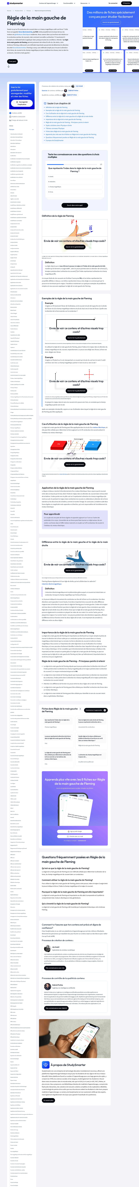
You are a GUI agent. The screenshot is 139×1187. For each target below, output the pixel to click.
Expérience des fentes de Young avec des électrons (21, 1114)
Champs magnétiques (15, 428)
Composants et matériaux (16, 604)
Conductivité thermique (15, 641)
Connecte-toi (82, 841)
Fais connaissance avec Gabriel (56, 1008)
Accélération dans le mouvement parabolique (20, 168)
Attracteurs (12, 298)
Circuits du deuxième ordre (16, 545)
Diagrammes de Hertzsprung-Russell (18, 848)
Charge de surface (14, 455)
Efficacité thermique (14, 1037)
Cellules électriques (14, 366)
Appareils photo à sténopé (16, 270)
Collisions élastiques (15, 588)
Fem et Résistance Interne (16, 1127)
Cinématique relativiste (15, 505)
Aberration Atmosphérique (16, 137)
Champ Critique (14, 387)
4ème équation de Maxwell (16, 134)
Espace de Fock (13, 1068)
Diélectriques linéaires (15, 926)
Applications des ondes (15, 282)
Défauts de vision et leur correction (18, 975)
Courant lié (12, 752)
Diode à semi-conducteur (16, 888)
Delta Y (11, 808)
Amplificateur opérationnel (16, 214)
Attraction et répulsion (15, 304)
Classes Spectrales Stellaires (16, 558)
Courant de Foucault (15, 749)
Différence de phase (14, 873)
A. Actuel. (51, 177)
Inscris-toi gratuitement (111, 22)
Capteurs (12, 347)
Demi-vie (12, 811)
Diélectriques (13, 922)
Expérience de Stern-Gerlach (16, 1108)
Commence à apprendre (96, 710)
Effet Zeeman (13, 1018)
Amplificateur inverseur (15, 211)
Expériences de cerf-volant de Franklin (18, 1117)
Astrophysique (13, 292)
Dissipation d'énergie (15, 904)
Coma (11, 592)
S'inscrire (126, 3)
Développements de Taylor (16, 1003)
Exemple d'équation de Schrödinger (18, 1086)
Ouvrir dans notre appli (75, 205)
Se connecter (113, 3)
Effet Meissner (13, 1015)
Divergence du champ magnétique (18, 913)
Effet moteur (13, 1021)
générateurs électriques (22, 34)
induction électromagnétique (51, 584)
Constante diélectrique (15, 678)
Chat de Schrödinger (15, 483)
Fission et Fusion (14, 1142)
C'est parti (12, 61)
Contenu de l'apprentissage (48, 3)
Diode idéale (13, 885)
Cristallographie (14, 774)
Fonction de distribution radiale (17, 1170)
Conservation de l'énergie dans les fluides (19, 656)
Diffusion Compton (14, 861)
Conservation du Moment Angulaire (18, 672)
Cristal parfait (13, 771)
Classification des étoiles (15, 564)
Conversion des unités (15, 694)
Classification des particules (16, 561)
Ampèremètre (13, 227)
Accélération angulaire (15, 162)
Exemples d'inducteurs (15, 1093)
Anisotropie (13, 261)
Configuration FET (14, 644)
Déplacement (13, 987)
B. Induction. (51, 182)
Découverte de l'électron (15, 956)
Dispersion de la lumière (15, 898)
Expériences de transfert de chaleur (18, 1120)
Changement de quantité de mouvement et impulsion (20, 445)
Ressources (85, 3)
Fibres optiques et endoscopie (17, 1139)
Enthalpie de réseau (14, 1052)
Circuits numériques (15, 554)
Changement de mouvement (16, 440)
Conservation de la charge (16, 666)
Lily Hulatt (79, 86)
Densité (12, 817)
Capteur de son (13, 344)
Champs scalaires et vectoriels (17, 431)
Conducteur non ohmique (16, 635)
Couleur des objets (14, 728)
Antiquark (12, 267)
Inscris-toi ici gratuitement (75, 247)
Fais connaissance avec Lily (55, 968)
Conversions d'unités (15, 703)
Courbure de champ (14, 768)
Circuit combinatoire (15, 517)
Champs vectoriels (14, 434)
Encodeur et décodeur (15, 1046)
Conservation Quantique (16, 650)
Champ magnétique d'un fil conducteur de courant (21, 397)
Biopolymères (13, 307)
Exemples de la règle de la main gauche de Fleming (63, 110)
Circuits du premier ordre (16, 548)
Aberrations (13, 146)
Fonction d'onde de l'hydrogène (17, 1164)
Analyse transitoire (14, 248)
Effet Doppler (13, 1006)
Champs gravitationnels (15, 425)
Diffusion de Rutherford (15, 864)
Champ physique (14, 400)
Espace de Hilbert (14, 1071)
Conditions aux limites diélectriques (18, 622)
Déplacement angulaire (15, 990)
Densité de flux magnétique (16, 827)
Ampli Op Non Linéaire (15, 202)
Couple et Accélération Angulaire (17, 740)
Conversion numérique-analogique (18, 700)
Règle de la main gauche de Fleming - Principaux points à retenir (67, 122)
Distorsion (12, 907)
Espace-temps (13, 1080)
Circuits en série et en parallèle (17, 551)
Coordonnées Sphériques (16, 706)
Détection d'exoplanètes (15, 997)
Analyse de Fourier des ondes (17, 230)
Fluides (12, 1148)
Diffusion (12, 857)
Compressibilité (14, 607)
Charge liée (12, 465)
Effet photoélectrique (15, 1024)
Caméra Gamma (14, 329)
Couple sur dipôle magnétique (17, 746)
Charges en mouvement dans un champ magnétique (19, 479)
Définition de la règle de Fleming (56, 107)
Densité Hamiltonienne (15, 820)
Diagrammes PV (13, 845)
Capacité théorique (14, 341)
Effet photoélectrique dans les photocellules (20, 1028)
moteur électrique (99, 427)
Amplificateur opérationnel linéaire (18, 217)
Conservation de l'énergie (16, 653)
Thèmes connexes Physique (55, 128)
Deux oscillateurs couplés (16, 836)
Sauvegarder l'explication (22, 103)
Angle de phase (13, 254)
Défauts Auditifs (14, 969)
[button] (9, 66)
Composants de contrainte (16, 601)
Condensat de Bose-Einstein (16, 610)
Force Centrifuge (14, 1182)
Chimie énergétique (14, 489)
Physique (11, 129)
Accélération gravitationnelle (16, 174)
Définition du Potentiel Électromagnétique (20, 978)
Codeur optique (14, 570)
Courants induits (14, 765)
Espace (12, 1062)
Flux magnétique (14, 1151)
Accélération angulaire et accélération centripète (21, 165)
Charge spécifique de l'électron (17, 474)
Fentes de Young (14, 1130)
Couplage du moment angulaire (17, 734)
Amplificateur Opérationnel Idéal (17, 205)
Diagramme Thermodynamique (17, 842)
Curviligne (12, 783)
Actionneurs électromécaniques (17, 183)
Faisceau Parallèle (14, 1123)
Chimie (11, 126)
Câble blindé (13, 796)
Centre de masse (14, 372)
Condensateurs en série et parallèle (18, 619)
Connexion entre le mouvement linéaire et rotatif (21, 647)
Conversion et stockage (15, 697)
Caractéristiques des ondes (16, 353)
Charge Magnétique (14, 452)
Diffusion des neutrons (15, 867)
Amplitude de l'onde (15, 224)
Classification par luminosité (16, 567)
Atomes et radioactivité (15, 295)
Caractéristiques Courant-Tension (17, 350)
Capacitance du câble (15, 335)
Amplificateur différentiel (16, 208)
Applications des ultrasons (16, 285)
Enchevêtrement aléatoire (16, 1043)
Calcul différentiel (14, 326)
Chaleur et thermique (15, 381)
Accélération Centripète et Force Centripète (20, 159)
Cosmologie (13, 725)
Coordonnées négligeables (16, 715)
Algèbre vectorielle (14, 199)
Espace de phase (14, 1077)
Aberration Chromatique (16, 140)
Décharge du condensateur (16, 953)
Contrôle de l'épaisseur (15, 687)
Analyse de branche (14, 233)
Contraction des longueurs (16, 681)
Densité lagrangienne (15, 830)
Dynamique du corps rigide (16, 941)
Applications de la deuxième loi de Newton (20, 279)
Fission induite (13, 1145)
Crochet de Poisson (14, 777)
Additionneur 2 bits (14, 186)
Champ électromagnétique (16, 421)
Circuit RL (12, 514)
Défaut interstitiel (14, 963)
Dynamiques (13, 950)
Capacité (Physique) (15, 338)
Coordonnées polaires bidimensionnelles (19, 718)
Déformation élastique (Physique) (18, 981)
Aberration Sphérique (15, 143)
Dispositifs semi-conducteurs (16, 901)
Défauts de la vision (14, 972)
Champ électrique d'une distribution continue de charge (21, 411)
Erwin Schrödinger (14, 1058)
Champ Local (13, 391)
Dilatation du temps (14, 879)
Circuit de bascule (14, 527)
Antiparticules (13, 264)
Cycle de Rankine (14, 789)
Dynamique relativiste (15, 944)
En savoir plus (48, 1100)
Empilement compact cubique (17, 1040)
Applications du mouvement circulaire (19, 288)
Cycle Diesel (13, 786)
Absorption (13, 149)
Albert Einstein (13, 196)
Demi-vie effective (14, 814)
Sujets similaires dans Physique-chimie (59, 125)
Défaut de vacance (14, 960)
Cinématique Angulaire (15, 502)
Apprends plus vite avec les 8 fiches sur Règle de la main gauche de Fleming (71, 134)
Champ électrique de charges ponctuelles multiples (21, 415)
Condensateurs (13, 616)
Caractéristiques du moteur (16, 356)
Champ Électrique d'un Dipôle (17, 403)
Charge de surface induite (16, 459)
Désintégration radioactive (16, 994)
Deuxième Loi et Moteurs (15, 839)
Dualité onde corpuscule (15, 929)
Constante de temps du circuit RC (17, 675)
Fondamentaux (13, 1176)
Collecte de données (15, 576)
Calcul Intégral (13, 313)
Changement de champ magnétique (18, 437)
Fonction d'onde (14, 1161)
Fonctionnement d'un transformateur (18, 1173)
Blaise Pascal (13, 310)
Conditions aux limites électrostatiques (19, 632)
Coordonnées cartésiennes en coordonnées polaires (20, 711)
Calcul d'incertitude (14, 319)
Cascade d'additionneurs (16, 360)
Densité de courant (14, 823)
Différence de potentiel (15, 876)
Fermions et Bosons (14, 1133)
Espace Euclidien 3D (14, 1065)
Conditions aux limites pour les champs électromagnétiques (19, 627)
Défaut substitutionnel (15, 966)
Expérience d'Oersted (15, 1096)
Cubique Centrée (14, 780)
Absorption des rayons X (15, 152)
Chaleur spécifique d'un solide (17, 384)
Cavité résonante (14, 363)
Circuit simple (13, 533)
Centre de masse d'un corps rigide (18, 375)
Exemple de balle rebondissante (17, 1089)
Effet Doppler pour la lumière (16, 1009)
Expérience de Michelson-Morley (17, 1102)
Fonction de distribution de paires (18, 1167)
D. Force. (50, 192)
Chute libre (12, 493)
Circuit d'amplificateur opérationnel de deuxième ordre (21, 522)
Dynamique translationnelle (16, 947)
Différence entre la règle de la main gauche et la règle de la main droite (69, 116)
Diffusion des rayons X (15, 870)
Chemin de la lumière (15, 486)
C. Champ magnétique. (54, 187)
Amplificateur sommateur (16, 220)
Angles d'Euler (13, 258)
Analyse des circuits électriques (17, 239)
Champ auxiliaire (14, 394)
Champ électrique (14, 406)
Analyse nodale (13, 245)
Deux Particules (13, 833)
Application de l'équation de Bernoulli (19, 276)
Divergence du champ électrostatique (18, 916)
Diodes (12, 892)
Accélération (13, 155)
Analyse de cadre (14, 236)
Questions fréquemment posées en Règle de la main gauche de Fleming (70, 137)
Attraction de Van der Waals (16, 301)
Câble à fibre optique (15, 802)
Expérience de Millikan (15, 1105)
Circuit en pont (13, 530)
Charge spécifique (14, 471)
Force (11, 1179)
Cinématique (13, 499)
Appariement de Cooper (15, 273)
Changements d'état (15, 449)
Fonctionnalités (69, 3)
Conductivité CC (14, 638)
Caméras (12, 332)
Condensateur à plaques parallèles (18, 613)
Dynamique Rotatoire (15, 938)
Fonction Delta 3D (14, 1157)
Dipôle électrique (14, 895)
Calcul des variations (15, 322)
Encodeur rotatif (14, 1049)
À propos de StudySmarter (54, 140)
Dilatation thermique (15, 882)
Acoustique (13, 180)
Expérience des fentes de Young (17, 1111)
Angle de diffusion (14, 251)
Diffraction (12, 854)
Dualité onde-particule (15, 932)
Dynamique (13, 935)
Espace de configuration (15, 1074)
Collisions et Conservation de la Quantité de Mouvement (20, 584)
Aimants (12, 193)
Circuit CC (12, 508)
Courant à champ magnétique (17, 755)
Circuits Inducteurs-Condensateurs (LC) (19, 542)
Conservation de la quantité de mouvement (20, 669)
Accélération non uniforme (16, 177)
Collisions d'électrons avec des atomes (19, 579)
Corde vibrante (13, 721)
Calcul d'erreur (13, 316)
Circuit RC (12, 511)
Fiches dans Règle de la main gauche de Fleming (62, 131)
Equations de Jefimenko (15, 1055)
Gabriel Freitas (73, 90)
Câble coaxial (13, 799)
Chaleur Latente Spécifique (16, 378)
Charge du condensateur (16, 462)
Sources (44, 91)
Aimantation (13, 189)
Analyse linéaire (14, 242)
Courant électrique (14, 759)
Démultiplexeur (13, 984)
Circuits (12, 539)
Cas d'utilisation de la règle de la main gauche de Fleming (65, 113)
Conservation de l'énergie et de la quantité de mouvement (20, 661)
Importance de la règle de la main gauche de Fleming (63, 119)
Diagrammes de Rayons (15, 851)
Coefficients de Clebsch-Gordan (17, 573)
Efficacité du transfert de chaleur (17, 1031)
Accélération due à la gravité (16, 171)
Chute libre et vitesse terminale (17, 496)
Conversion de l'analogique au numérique (19, 690)
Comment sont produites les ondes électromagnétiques (18, 596)
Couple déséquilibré (15, 737)
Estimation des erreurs (15, 1083)
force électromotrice (25, 32)
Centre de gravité (14, 369)
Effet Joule (12, 1012)
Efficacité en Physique (15, 1034)
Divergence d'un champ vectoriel (17, 910)
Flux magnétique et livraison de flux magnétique (21, 1154)
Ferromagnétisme (14, 1136)
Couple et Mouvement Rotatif (17, 743)
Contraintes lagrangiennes (16, 684)
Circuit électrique (14, 536)
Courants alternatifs (14, 762)
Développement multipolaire (16, 1000)
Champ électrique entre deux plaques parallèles (21, 418)
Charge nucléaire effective (16, 468)
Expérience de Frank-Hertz (16, 1099)
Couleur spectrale (14, 731)
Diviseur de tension (14, 919)
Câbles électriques (14, 805)
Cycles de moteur (14, 793)
